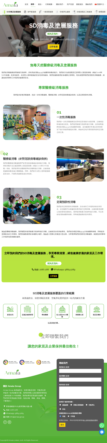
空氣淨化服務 (65, 12)
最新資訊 (79, 4)
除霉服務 (102, 12)
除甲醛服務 (32, 12)
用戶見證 (70, 4)
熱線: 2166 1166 (40, 39)
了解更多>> (7, 401)
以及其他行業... (53, 323)
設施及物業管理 (27, 315)
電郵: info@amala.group (15, 417)
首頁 (26, 4)
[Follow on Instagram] (9, 422)
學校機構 (45, 315)
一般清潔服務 (48, 12)
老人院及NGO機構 (62, 316)
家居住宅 (10, 315)
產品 (40, 4)
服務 (33, 4)
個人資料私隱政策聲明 (90, 420)
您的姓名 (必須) (64, 367)
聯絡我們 (88, 4)
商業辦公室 (79, 315)
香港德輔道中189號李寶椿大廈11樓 (19, 406)
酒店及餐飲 (97, 315)
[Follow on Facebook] (5, 422)
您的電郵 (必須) (64, 376)
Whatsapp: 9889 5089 (63, 39)
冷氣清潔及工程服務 (84, 12)
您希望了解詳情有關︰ (66, 402)
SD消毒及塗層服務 (14, 12)
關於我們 (60, 4)
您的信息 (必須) (64, 385)
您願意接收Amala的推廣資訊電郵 (70, 413)
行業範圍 (49, 4)
